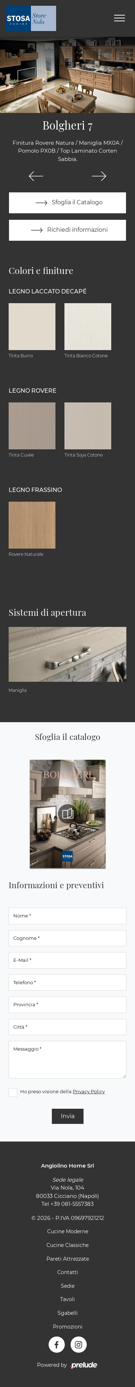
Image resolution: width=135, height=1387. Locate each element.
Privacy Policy (89, 1091)
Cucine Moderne (67, 1231)
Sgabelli (68, 1313)
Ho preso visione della (62, 1091)
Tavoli (67, 1299)
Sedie (68, 1286)
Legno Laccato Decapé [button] (48, 291)
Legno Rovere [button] (33, 390)
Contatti (67, 1272)
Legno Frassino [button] (35, 490)
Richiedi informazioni (68, 230)
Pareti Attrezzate (67, 1259)
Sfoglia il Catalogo (67, 203)
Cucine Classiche (67, 1245)
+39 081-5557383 (72, 1203)
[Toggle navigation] (119, 18)
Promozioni (67, 1326)
